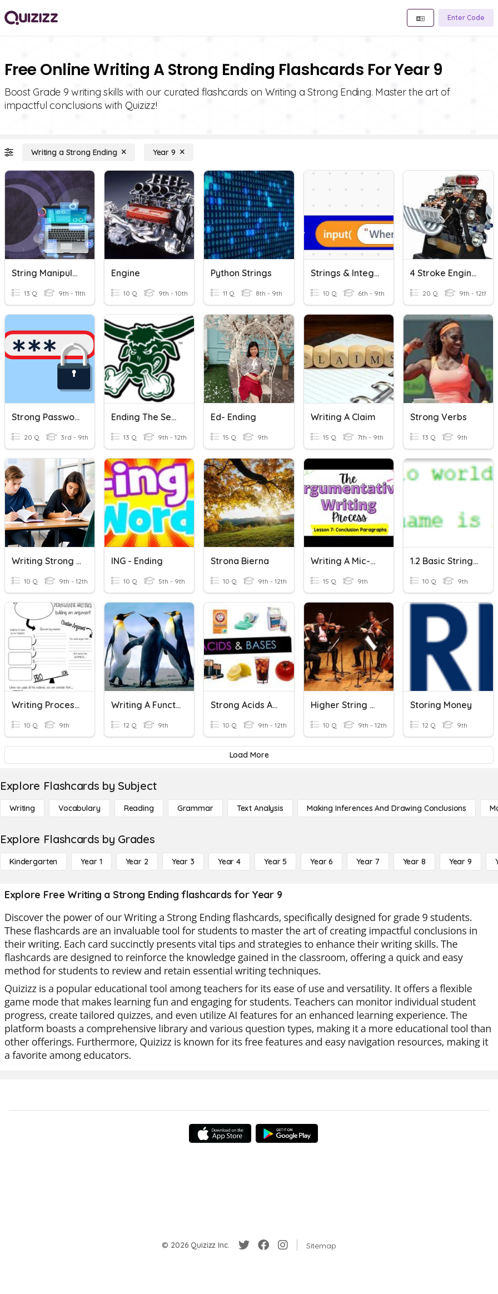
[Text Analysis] (260, 808)
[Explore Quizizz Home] (31, 18)
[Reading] (138, 808)
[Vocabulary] (79, 808)
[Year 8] (414, 861)
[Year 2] (137, 861)
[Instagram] (283, 1245)
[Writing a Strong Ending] (78, 152)
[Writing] (22, 808)
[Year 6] (321, 861)
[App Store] (220, 1133)
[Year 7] (368, 861)
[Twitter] (244, 1245)
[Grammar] (195, 808)
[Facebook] (263, 1245)
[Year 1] (91, 861)
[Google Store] (287, 1133)
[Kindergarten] (33, 861)
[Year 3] (183, 861)
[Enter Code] (466, 18)
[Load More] (249, 755)
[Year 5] (275, 861)
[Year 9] (168, 152)
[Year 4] (229, 861)
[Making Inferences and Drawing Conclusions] (386, 808)
